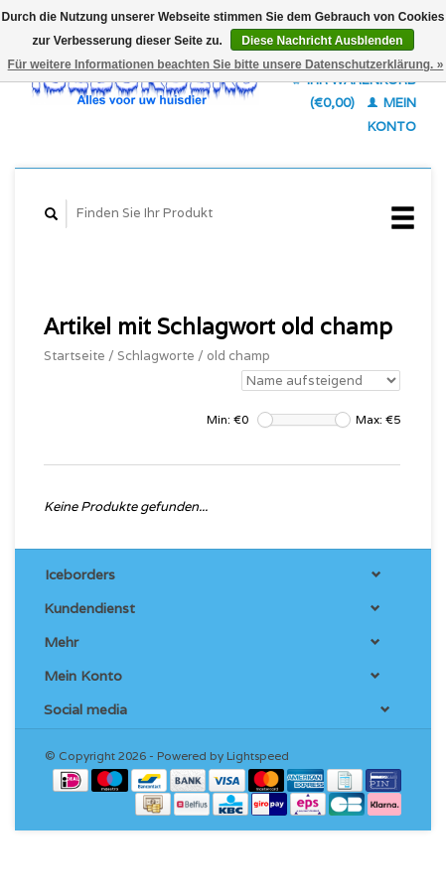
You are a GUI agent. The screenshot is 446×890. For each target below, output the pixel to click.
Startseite (74, 355)
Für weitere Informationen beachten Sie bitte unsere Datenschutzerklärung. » (226, 64)
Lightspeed (257, 755)
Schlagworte (156, 355)
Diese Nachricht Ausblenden (321, 41)
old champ (238, 355)
